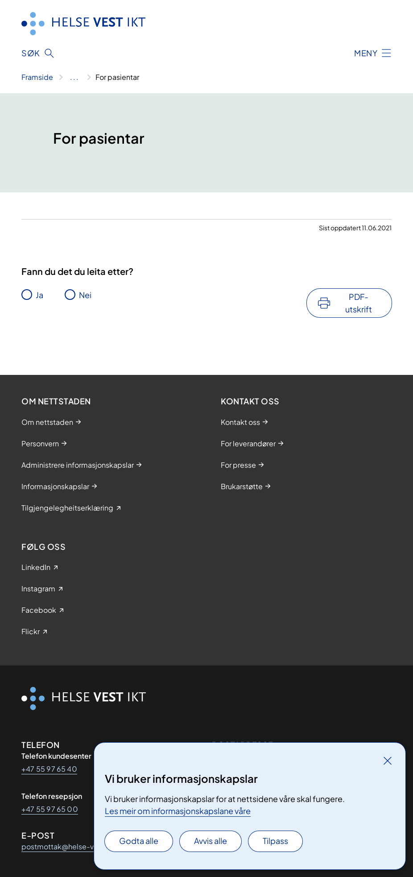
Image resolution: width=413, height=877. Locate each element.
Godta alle (138, 840)
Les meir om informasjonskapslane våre (178, 811)
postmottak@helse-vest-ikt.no (74, 846)
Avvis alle (210, 840)
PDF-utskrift (358, 302)
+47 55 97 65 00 (49, 809)
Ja (39, 295)
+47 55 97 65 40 (49, 768)
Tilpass (275, 840)
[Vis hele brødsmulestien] (74, 77)
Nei (85, 295)
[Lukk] (387, 760)
